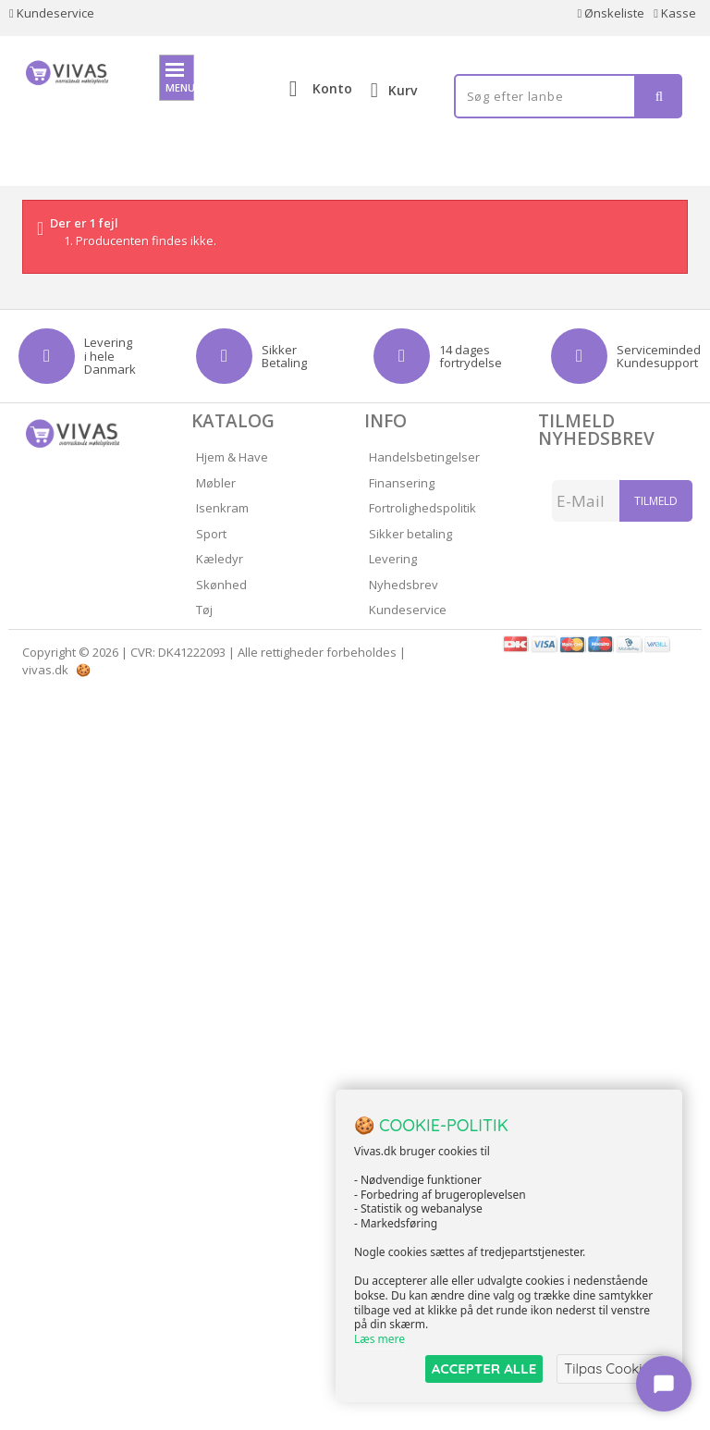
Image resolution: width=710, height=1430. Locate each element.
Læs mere (379, 1339)
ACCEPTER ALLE (484, 1368)
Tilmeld (656, 501)
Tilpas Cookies (610, 1368)
